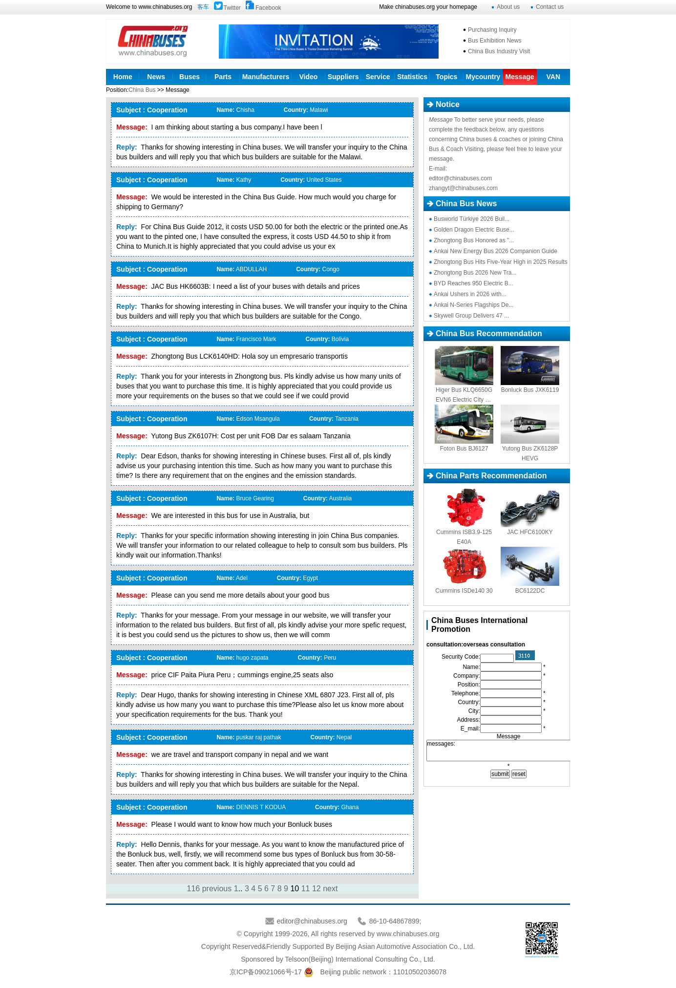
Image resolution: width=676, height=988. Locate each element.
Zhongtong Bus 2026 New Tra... (475, 272)
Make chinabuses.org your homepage (428, 6)
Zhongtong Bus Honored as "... (474, 240)
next (330, 888)
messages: (508, 750)
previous (217, 888)
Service (378, 77)
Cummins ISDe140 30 (463, 590)
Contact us (550, 6)
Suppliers (343, 77)
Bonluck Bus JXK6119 (530, 390)
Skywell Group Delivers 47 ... (471, 315)
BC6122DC (530, 590)
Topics (446, 77)
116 (193, 888)
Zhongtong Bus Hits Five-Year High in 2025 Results (501, 261)
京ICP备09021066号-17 (266, 972)
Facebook (268, 7)
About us (508, 6)
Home (122, 77)
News (156, 77)
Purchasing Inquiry (492, 29)
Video (308, 77)
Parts (223, 77)
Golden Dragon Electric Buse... (474, 229)
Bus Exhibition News (494, 40)
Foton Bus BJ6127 (464, 448)
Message (519, 77)
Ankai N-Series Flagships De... (473, 304)
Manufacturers (265, 77)
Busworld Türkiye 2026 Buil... (471, 218)
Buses (189, 77)
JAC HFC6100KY (529, 532)
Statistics (412, 77)
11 (305, 888)
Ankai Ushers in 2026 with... (470, 294)
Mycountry (483, 77)
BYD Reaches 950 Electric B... (473, 283)
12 (316, 888)
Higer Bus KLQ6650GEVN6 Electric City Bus (464, 400)
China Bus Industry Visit (499, 51)
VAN (553, 77)
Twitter (232, 7)
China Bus (141, 89)
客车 (203, 6)
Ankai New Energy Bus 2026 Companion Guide (495, 251)
